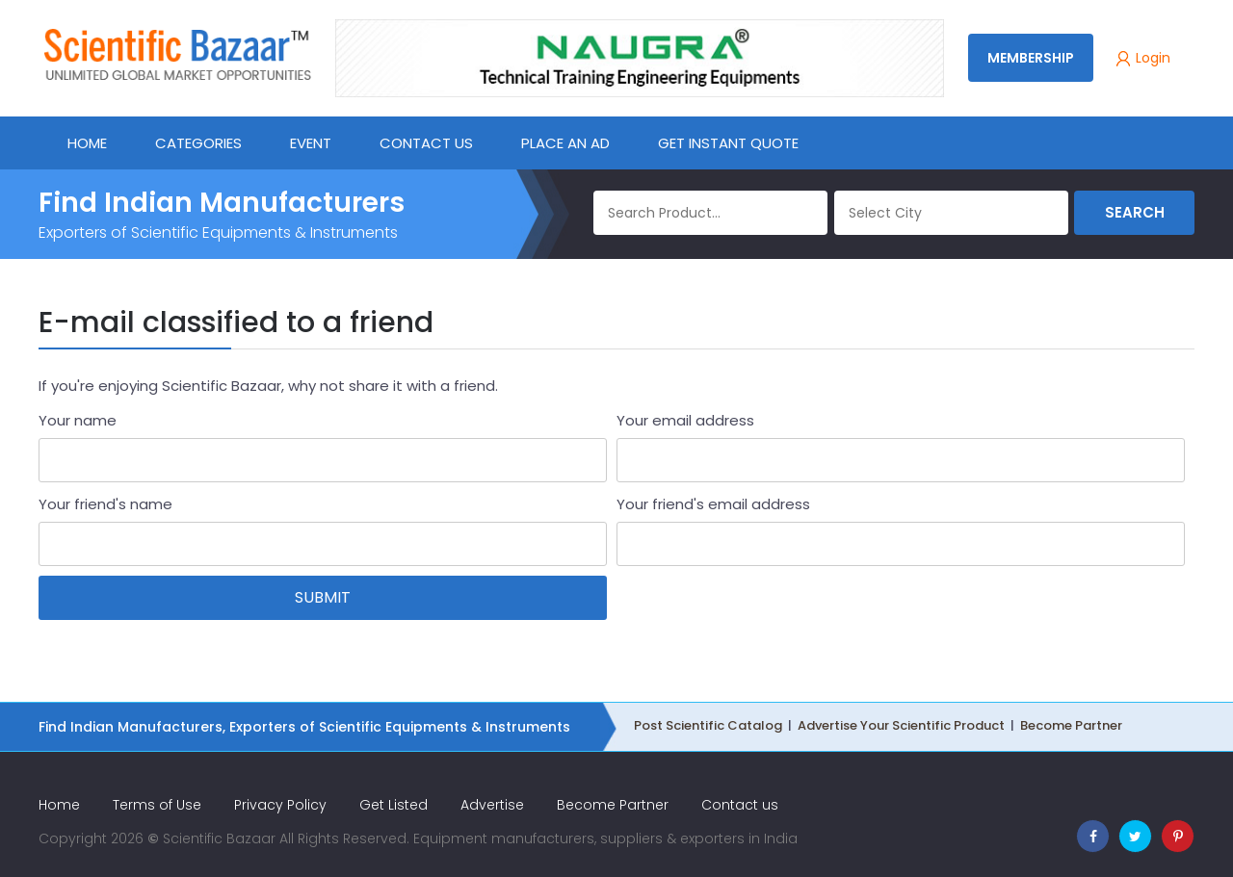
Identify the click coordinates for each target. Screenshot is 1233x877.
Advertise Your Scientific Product (901, 725)
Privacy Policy (280, 804)
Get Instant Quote (728, 143)
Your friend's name (105, 504)
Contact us (739, 804)
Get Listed (393, 804)
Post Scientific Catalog (708, 725)
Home (59, 804)
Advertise (492, 804)
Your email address (685, 420)
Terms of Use (157, 804)
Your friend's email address (713, 504)
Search (1135, 212)
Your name (78, 420)
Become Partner (1071, 725)
